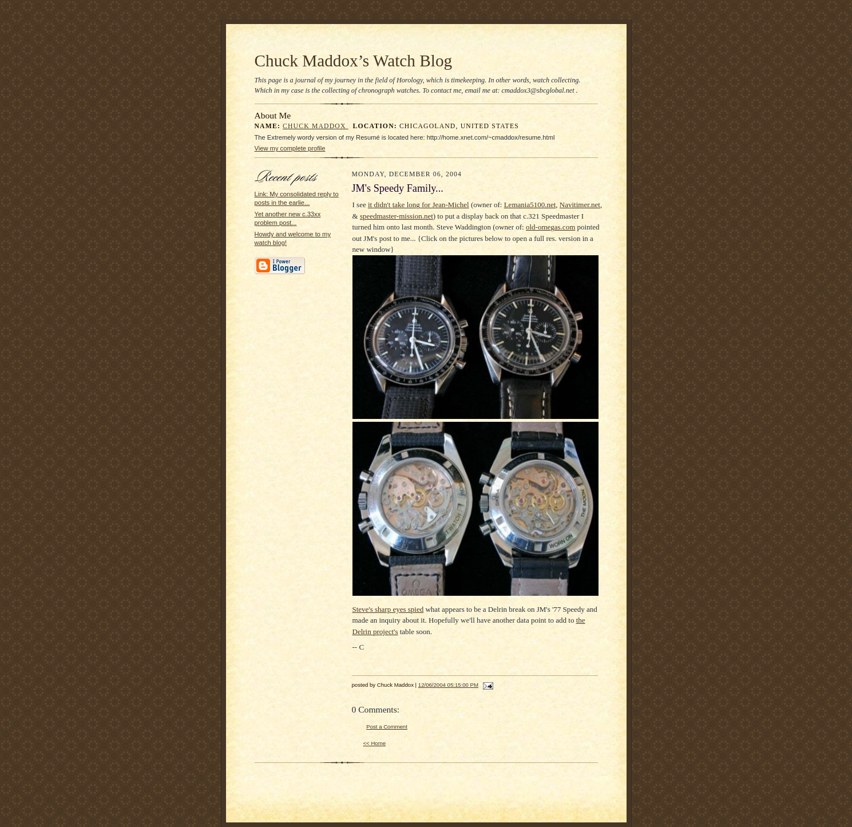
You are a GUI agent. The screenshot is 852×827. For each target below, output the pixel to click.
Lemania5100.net (530, 204)
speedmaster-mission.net (396, 216)
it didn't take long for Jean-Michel (418, 204)
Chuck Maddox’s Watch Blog (354, 61)
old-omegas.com (550, 227)
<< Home (374, 743)
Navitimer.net (580, 204)
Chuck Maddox (315, 126)
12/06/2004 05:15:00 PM (448, 685)
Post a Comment (386, 726)
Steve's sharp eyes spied (388, 609)
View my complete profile (290, 148)
